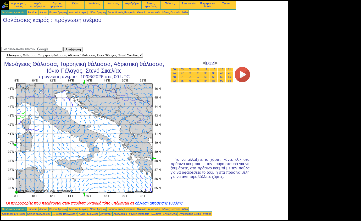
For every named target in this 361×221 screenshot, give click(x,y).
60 (206, 76)
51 (182, 76)
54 (190, 76)
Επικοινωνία (189, 3)
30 (190, 73)
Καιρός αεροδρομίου (37, 5)
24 (174, 73)
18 (221, 69)
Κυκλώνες (94, 3)
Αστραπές (113, 3)
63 (213, 76)
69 (229, 76)
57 (198, 76)
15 (213, 69)
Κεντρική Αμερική (78, 12)
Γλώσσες (170, 3)
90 (221, 80)
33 (198, 73)
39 (213, 73)
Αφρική (43, 12)
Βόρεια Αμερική (58, 12)
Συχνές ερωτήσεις (151, 5)
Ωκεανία (141, 12)
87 (213, 80)
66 (221, 76)
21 (229, 69)
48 (174, 76)
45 (229, 73)
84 (206, 80)
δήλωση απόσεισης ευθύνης (159, 203)
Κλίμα (75, 3)
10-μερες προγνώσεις (56, 5)
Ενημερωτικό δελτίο (207, 5)
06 (190, 69)
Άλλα (185, 12)
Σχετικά (226, 3)
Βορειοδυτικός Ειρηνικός (121, 12)
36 (206, 73)
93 (229, 80)
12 (206, 69)
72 (174, 80)
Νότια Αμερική (98, 12)
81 (198, 80)
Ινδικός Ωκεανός (171, 12)
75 (182, 80)
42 (221, 73)
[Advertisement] (88, 36)
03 (182, 69)
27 (182, 73)
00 (174, 69)
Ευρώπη (32, 12)
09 (198, 69)
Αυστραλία (154, 12)
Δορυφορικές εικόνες (18, 5)
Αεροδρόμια (132, 3)
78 (190, 80)
